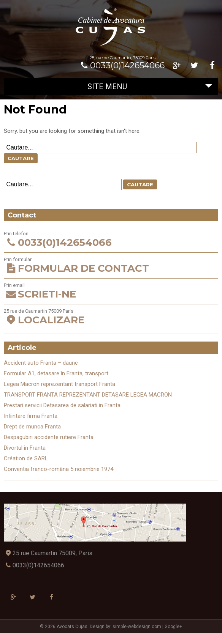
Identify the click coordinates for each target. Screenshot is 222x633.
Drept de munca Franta (32, 426)
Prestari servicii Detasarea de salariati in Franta (62, 405)
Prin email (111, 291)
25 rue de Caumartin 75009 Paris (111, 317)
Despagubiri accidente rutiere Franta (49, 437)
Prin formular (111, 265)
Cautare (21, 158)
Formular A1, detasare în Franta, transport (56, 373)
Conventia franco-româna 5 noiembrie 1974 (58, 469)
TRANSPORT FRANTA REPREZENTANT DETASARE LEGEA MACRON (88, 394)
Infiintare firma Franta (30, 416)
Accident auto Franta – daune (41, 362)
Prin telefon (111, 240)
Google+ (173, 626)
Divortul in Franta (25, 447)
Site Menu (149, 86)
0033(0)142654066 (121, 65)
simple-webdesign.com (137, 626)
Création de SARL (26, 458)
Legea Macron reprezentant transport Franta (59, 384)
